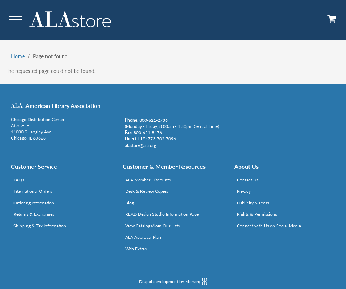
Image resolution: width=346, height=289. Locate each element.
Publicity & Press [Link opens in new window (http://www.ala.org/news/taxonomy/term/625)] (253, 203)
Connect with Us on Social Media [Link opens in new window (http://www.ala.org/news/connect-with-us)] (269, 226)
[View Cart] (332, 21)
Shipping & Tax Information (39, 226)
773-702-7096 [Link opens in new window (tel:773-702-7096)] (162, 138)
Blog (129, 203)
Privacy (244, 191)
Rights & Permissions (257, 214)
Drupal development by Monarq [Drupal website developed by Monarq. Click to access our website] (173, 281)
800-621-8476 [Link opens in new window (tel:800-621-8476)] (148, 132)
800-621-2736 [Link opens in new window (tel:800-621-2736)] (153, 120)
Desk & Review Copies (146, 191)
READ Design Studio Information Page (162, 214)
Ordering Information (33, 203)
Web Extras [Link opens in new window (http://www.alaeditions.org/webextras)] (136, 248)
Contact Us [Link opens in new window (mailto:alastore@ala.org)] (247, 180)
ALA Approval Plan (143, 237)
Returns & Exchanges (33, 214)
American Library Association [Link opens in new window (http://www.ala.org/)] (62, 105)
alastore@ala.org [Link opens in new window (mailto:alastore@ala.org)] (140, 145)
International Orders (32, 191)
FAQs (18, 180)
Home (18, 56)
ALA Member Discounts (148, 180)
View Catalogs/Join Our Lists (152, 226)
